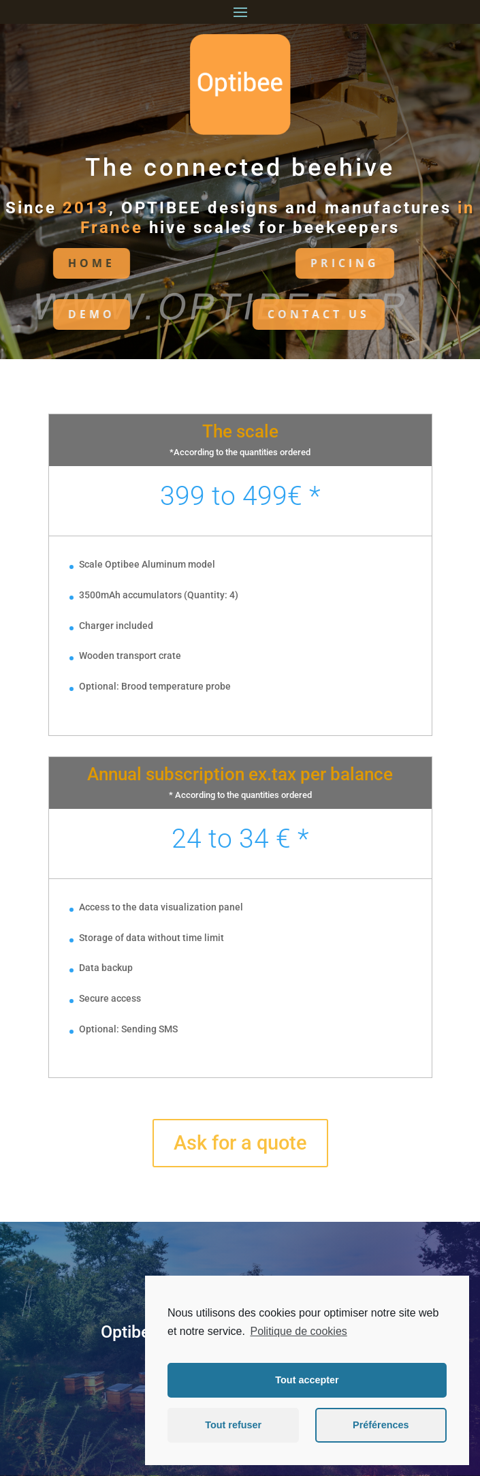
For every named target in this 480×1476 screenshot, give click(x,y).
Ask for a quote (240, 1142)
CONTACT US (293, 314)
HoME (65, 263)
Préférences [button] (381, 1424)
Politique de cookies (298, 1331)
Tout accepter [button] (306, 1379)
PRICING (319, 263)
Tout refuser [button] (233, 1424)
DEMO (65, 314)
